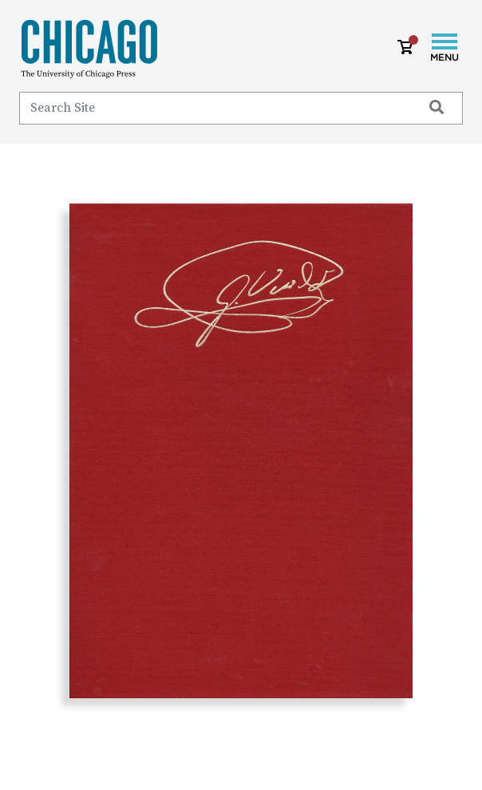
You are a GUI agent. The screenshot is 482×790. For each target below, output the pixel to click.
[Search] (213, 108)
